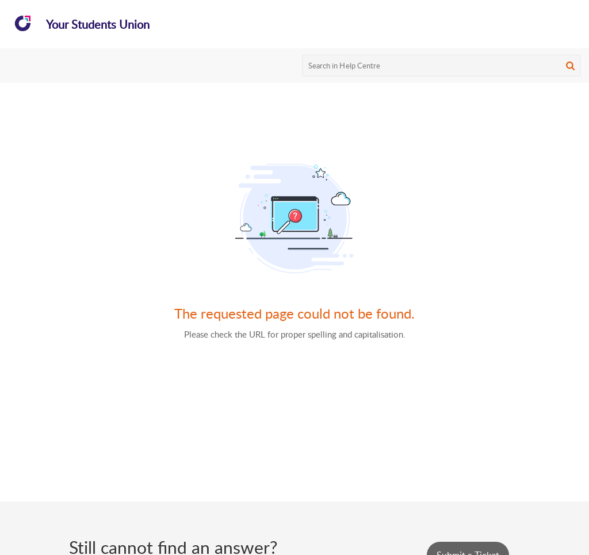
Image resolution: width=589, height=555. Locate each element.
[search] (441, 65)
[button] (570, 65)
